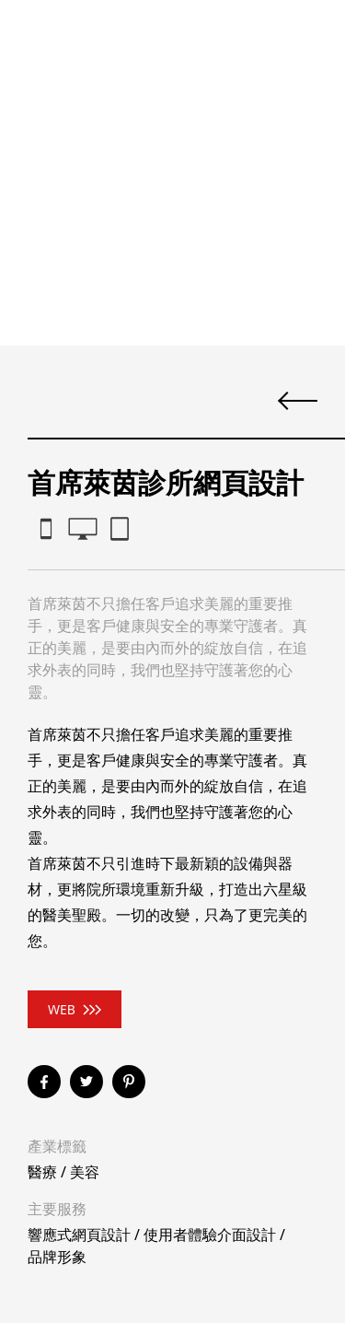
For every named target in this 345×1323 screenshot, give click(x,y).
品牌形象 (57, 1257)
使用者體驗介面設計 (210, 1234)
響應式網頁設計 (79, 1234)
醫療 (42, 1172)
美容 (84, 1172)
